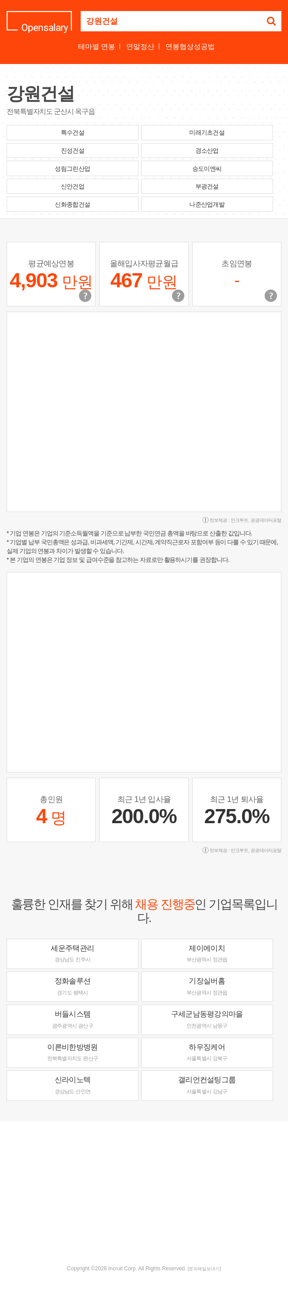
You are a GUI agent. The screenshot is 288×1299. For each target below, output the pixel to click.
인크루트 (239, 520)
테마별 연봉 (96, 46)
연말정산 (140, 46)
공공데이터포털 (266, 520)
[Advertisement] (147, 1192)
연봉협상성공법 (190, 46)
